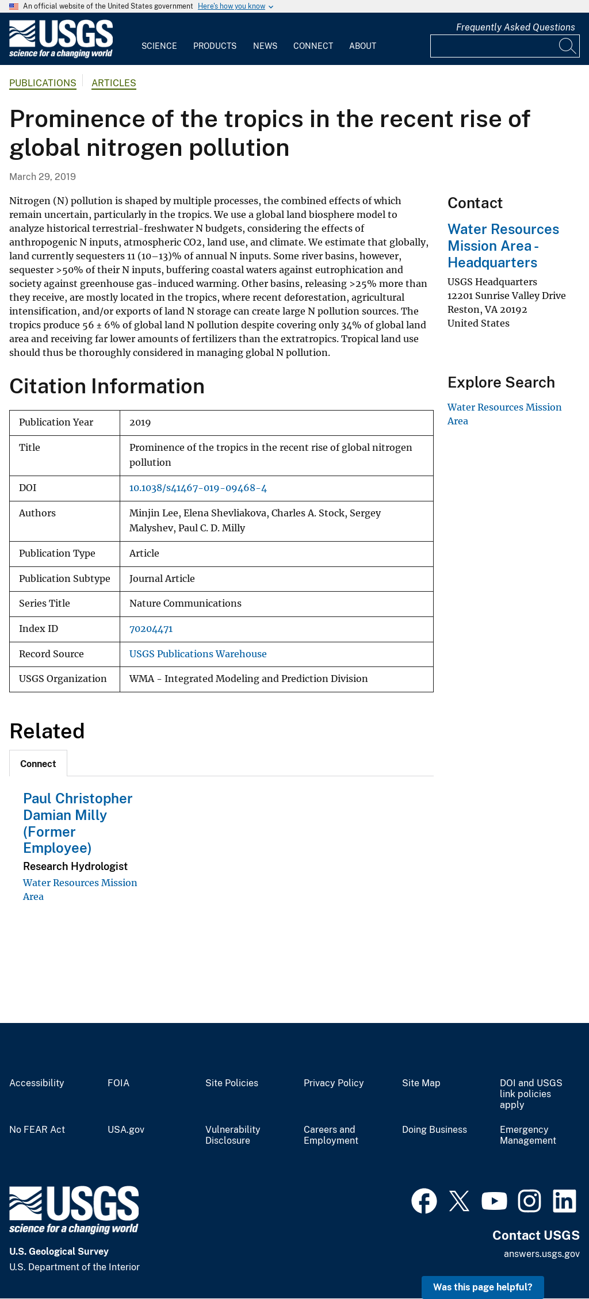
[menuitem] (159, 39)
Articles (113, 83)
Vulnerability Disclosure (233, 1135)
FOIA (118, 1083)
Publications (43, 83)
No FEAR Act (37, 1130)
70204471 (151, 628)
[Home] (61, 55)
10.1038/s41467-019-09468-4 (198, 487)
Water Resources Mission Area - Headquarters (503, 245)
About (362, 46)
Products (214, 46)
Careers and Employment (331, 1135)
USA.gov (126, 1130)
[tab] (38, 763)
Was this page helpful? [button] (483, 1287)
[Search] (568, 46)
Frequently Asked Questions (515, 27)
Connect (313, 46)
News (265, 46)
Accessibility (36, 1083)
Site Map (421, 1083)
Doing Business (434, 1130)
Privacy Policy (334, 1083)
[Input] (505, 46)
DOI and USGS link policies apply (531, 1094)
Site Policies (231, 1083)
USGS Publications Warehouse (198, 654)
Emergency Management (528, 1135)
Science (159, 46)
